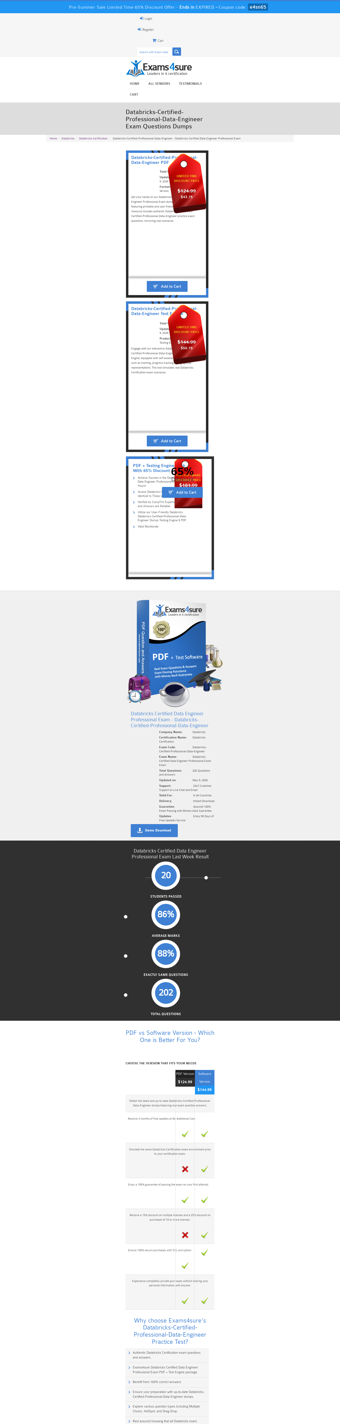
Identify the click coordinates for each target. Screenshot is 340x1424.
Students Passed (75, 481)
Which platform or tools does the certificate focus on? (83, 896)
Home (208, 35)
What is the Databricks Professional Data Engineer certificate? (89, 847)
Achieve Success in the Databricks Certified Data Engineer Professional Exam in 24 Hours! (126, 231)
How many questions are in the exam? (74, 929)
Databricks (68, 83)
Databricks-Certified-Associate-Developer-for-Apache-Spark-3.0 (95, 1084)
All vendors (233, 35)
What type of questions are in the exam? (75, 913)
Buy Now (276, 1027)
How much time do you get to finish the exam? (79, 946)
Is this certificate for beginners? (70, 880)
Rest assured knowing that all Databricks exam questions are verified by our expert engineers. (233, 744)
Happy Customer (168, 1360)
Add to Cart (110, 193)
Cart (288, 35)
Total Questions (265, 481)
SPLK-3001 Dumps (232, 1398)
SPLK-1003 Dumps (191, 1398)
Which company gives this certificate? (74, 863)
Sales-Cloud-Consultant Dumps (149, 1392)
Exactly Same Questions (201, 481)
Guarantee (89, 1417)
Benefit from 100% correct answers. (78, 723)
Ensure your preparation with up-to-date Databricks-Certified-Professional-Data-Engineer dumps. (236, 725)
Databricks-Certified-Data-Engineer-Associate (81, 1099)
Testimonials (264, 35)
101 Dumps (108, 1391)
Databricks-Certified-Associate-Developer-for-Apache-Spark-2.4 (95, 1069)
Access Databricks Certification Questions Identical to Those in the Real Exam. (117, 238)
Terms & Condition (116, 1417)
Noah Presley (168, 1352)
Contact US (144, 1417)
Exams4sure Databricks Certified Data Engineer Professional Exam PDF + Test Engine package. (235, 706)
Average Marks (138, 481)
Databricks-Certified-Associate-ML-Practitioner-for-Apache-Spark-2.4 (99, 1055)
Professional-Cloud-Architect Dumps (190, 1392)
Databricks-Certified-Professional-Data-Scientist (83, 1040)
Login (266, 18)
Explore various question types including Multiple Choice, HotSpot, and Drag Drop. (106, 744)
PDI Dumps (108, 1398)
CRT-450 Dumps (232, 1391)
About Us (68, 1417)
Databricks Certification (93, 83)
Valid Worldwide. (75, 264)
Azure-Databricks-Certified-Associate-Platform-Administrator (93, 1025)
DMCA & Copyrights (172, 1417)
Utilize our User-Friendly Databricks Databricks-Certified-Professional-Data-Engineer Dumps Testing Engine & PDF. (127, 254)
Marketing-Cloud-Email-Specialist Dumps (273, 1392)
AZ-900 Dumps (149, 1398)
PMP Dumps (67, 1391)
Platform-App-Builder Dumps (67, 1400)
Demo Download (190, 400)
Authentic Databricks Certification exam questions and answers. (97, 704)
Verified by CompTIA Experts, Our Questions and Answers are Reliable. (113, 245)
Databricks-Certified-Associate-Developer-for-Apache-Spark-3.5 (95, 1114)
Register (243, 18)
